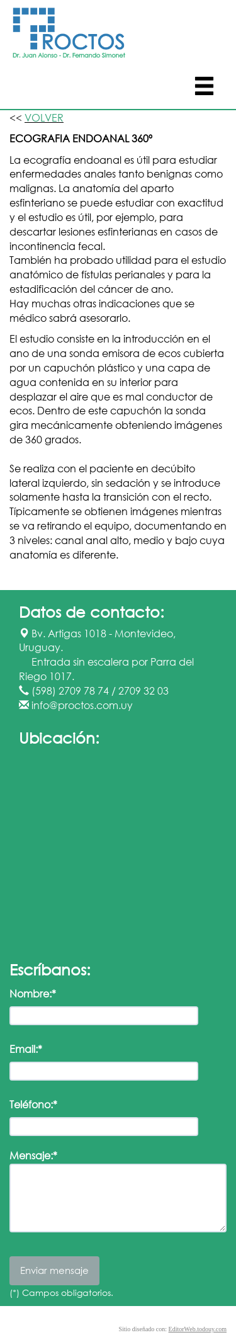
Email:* (25, 1048)
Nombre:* (32, 993)
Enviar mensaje (54, 1270)
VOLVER (44, 117)
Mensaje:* (33, 1155)
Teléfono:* (33, 1104)
